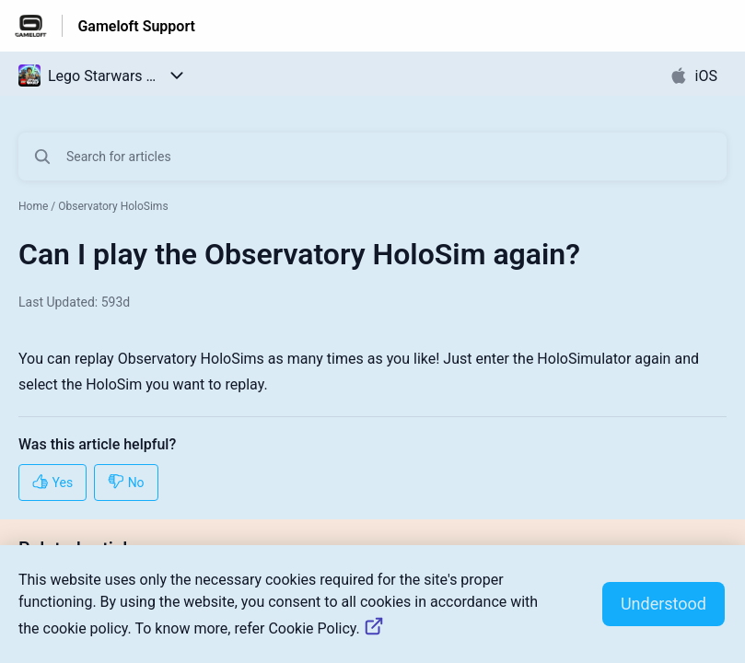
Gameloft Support (136, 26)
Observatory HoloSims (113, 206)
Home (33, 206)
